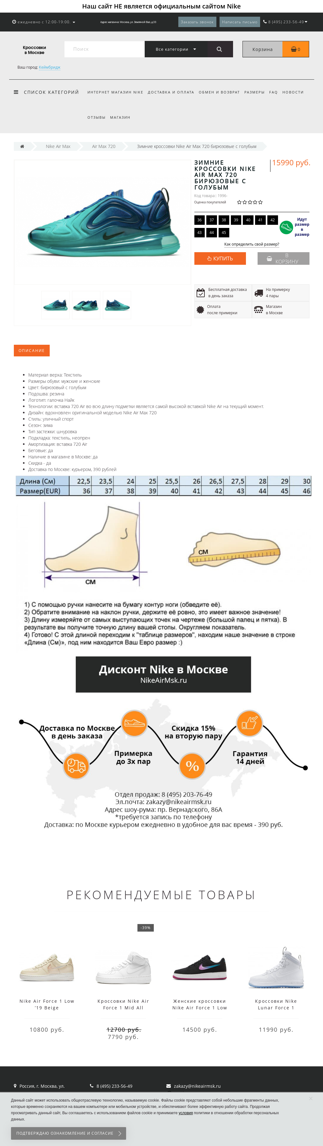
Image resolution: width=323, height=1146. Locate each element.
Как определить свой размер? (251, 244)
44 (211, 232)
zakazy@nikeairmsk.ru (197, 1086)
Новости (298, 92)
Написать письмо (240, 22)
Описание (32, 350)
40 (248, 220)
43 (200, 232)
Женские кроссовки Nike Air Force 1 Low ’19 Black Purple (199, 1007)
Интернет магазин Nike (115, 92)
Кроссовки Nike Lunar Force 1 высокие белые (276, 1007)
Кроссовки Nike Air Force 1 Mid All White (123, 1007)
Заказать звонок (197, 22)
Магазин (121, 117)
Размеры (257, 92)
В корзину (282, 258)
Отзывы (96, 117)
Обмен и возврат (221, 92)
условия (186, 1113)
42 (272, 220)
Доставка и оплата (172, 92)
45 (224, 232)
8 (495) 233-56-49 (114, 1086)
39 (236, 220)
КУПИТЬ (223, 258)
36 (200, 220)
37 (211, 220)
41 (260, 220)
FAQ (277, 92)
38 (224, 220)
